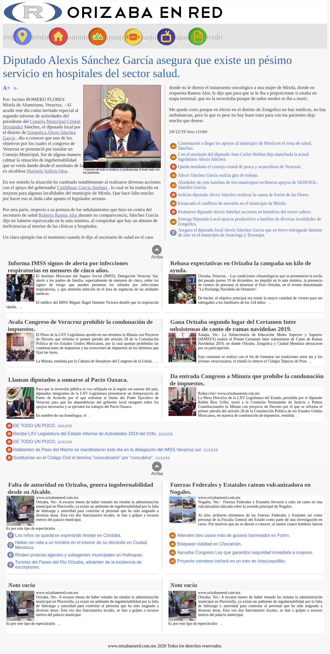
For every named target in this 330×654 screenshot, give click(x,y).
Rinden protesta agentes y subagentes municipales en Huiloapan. (79, 555)
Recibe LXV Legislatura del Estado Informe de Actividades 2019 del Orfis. (92, 433)
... (20, 307)
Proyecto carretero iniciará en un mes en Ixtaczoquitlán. (231, 561)
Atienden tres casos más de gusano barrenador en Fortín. (233, 535)
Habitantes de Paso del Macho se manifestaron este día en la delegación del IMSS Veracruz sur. (115, 449)
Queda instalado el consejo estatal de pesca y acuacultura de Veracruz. (240, 166)
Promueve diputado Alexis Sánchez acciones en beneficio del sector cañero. (245, 211)
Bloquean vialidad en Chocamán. (209, 544)
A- (15, 88)
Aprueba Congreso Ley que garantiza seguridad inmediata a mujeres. (245, 552)
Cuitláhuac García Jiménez (82, 187)
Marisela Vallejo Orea (47, 171)
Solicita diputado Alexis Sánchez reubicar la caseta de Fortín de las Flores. (243, 194)
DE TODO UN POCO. (42, 425)
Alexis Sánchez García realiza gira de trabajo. (218, 175)
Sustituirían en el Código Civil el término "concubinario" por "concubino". (91, 457)
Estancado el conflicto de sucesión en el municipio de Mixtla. (232, 203)
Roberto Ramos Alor (58, 215)
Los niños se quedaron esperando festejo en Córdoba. (68, 535)
